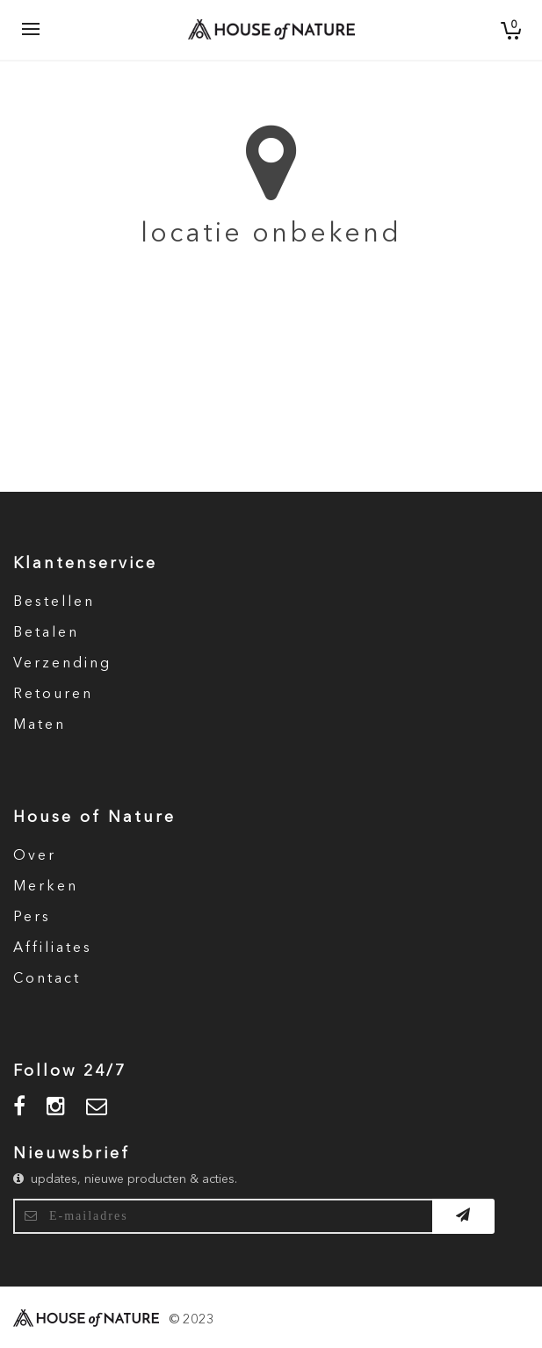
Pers (32, 918)
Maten (39, 725)
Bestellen (54, 602)
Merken (45, 887)
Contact (47, 979)
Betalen (46, 633)
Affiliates (52, 948)
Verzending (62, 664)
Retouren (53, 695)
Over (34, 856)
